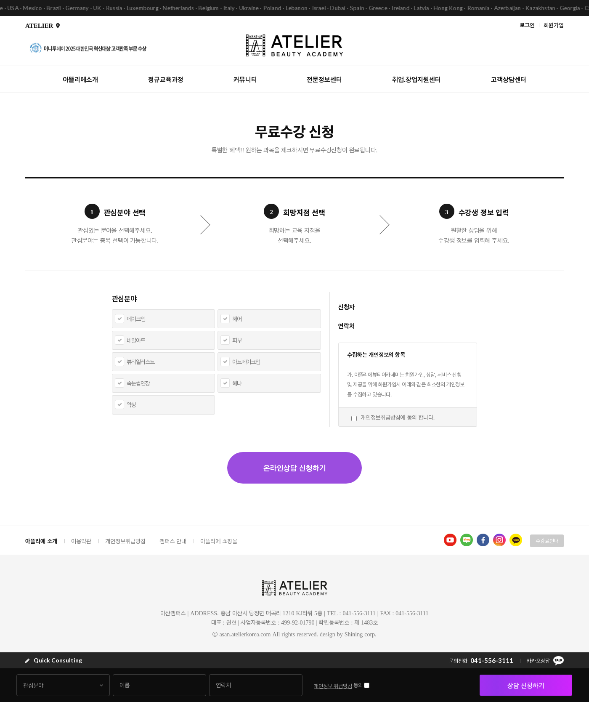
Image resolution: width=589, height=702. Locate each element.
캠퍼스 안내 (172, 541)
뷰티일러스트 (140, 361)
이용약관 (81, 541)
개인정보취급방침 (125, 541)
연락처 (346, 326)
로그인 (527, 24)
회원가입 (554, 24)
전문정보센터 (324, 79)
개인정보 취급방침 (333, 686)
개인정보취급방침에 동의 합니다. (398, 417)
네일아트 (136, 340)
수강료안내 (547, 540)
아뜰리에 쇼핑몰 (218, 541)
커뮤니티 (245, 79)
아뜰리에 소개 (41, 541)
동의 (358, 685)
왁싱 (131, 404)
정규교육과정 (165, 79)
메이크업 (136, 318)
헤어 (236, 318)
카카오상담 (545, 660)
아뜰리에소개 (80, 79)
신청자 (346, 307)
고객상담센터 (508, 79)
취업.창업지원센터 (416, 79)
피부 (236, 340)
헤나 (236, 383)
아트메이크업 (246, 361)
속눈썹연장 (138, 383)
